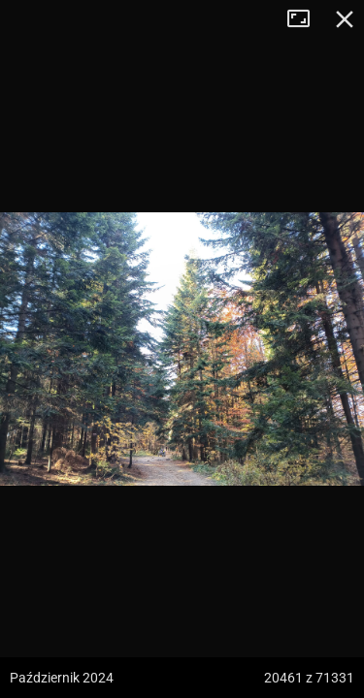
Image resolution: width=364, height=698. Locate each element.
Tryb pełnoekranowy (305, 19)
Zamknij (344, 19)
